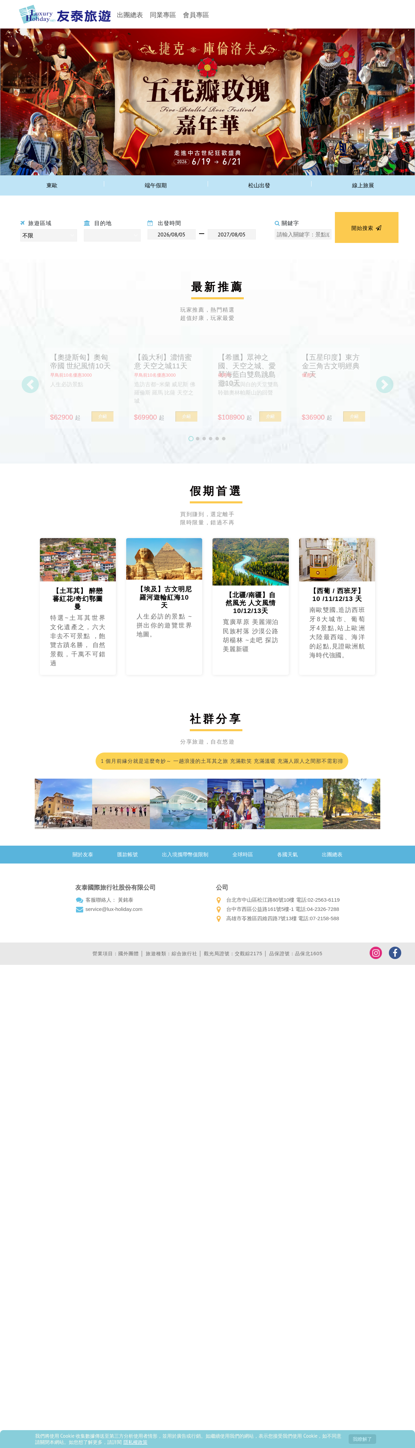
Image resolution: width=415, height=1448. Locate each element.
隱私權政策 (135, 1442)
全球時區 (242, 854)
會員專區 (196, 15)
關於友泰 (83, 854)
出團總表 (130, 15)
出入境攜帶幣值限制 (185, 854)
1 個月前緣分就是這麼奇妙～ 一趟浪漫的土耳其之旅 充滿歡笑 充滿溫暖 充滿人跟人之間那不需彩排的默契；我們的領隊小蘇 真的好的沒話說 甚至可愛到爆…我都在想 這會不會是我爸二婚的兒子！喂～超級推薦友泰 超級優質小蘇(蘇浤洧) (221, 764)
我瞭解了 (362, 1439)
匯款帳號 (127, 854)
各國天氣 (287, 854)
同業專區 (163, 15)
